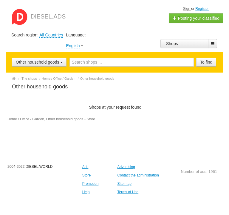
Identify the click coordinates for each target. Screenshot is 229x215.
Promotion (90, 184)
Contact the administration (138, 175)
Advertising (126, 167)
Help (86, 192)
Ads (85, 167)
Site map (124, 184)
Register (202, 9)
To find (206, 62)
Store (86, 175)
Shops (172, 43)
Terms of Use (127, 192)
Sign (187, 9)
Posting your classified (196, 18)
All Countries (51, 35)
